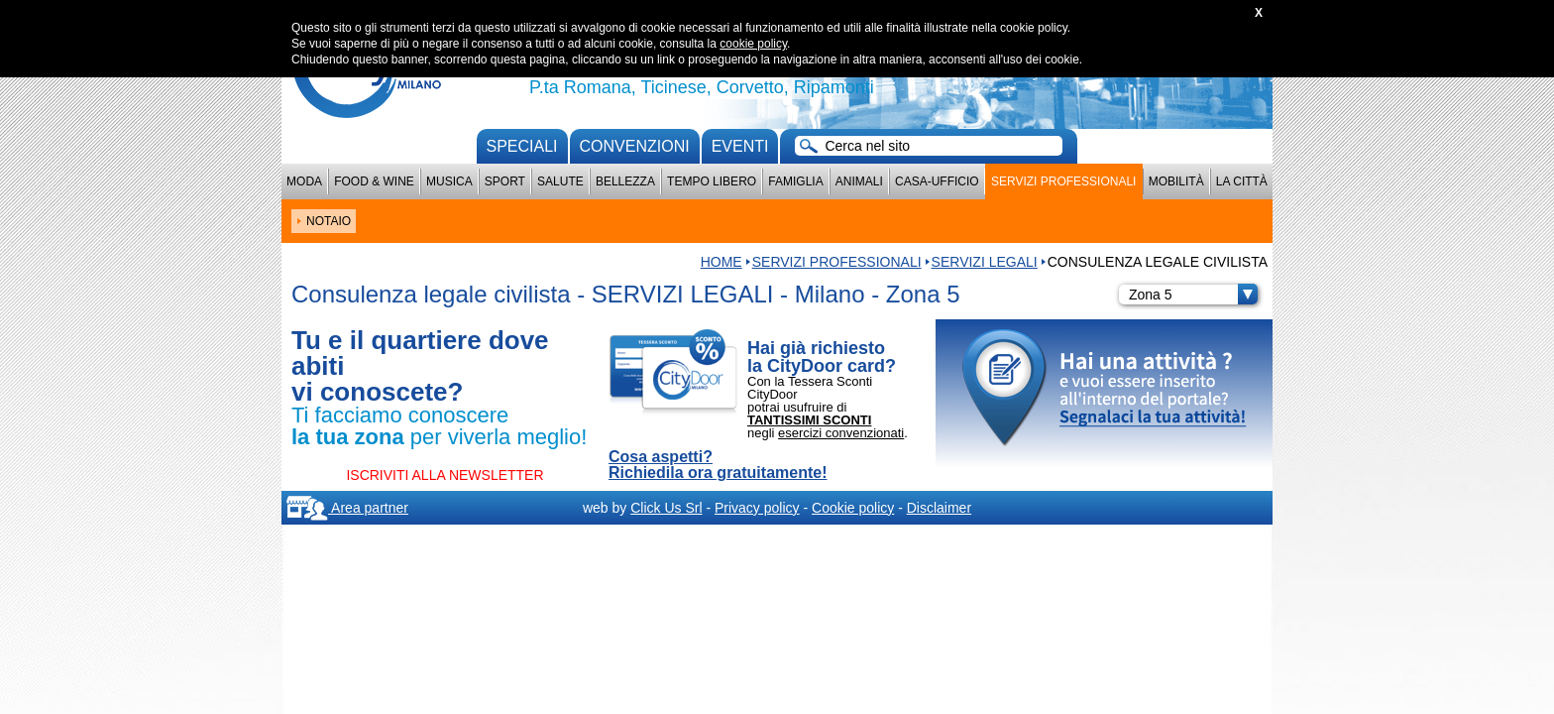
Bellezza (625, 181)
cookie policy (753, 44)
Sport (505, 181)
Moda (304, 181)
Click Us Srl (666, 508)
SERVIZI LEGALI (985, 262)
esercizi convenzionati (841, 432)
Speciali (522, 146)
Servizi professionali (1063, 181)
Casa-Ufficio (937, 181)
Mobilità (1176, 181)
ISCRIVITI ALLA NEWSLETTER (444, 475)
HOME (721, 262)
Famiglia (795, 181)
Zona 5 (1193, 294)
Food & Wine (374, 181)
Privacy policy (757, 508)
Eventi (740, 146)
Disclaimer (939, 508)
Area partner (347, 508)
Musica (449, 181)
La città (1242, 181)
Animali (859, 181)
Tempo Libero (711, 181)
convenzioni (635, 146)
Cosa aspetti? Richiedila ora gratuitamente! (718, 465)
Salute (560, 181)
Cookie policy (853, 508)
